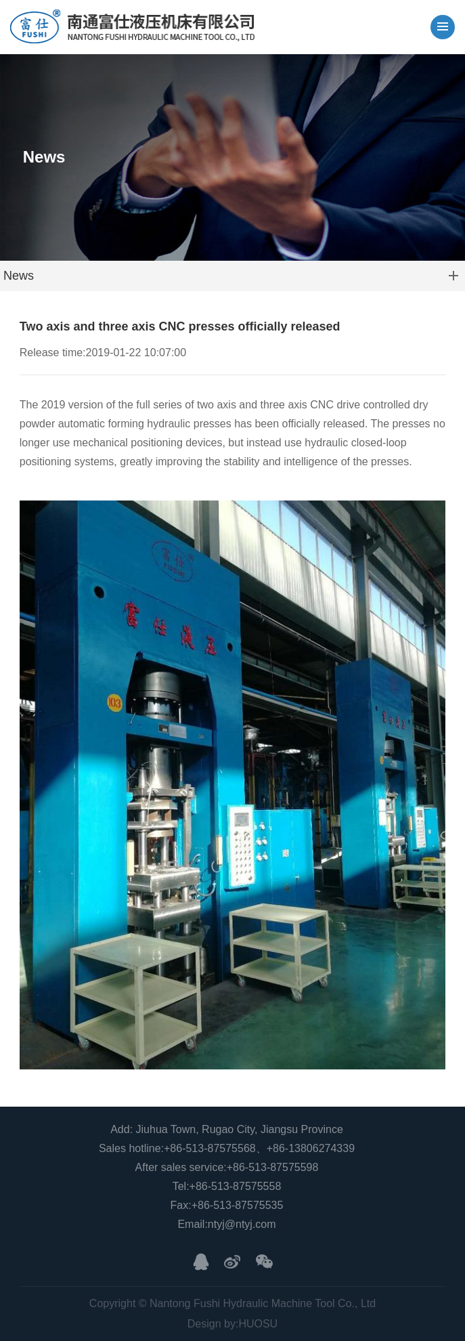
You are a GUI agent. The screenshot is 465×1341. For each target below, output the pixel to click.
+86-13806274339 (311, 1148)
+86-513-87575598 (273, 1167)
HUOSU (258, 1323)
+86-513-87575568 (210, 1148)
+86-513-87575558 (236, 1186)
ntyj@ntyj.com (242, 1224)
